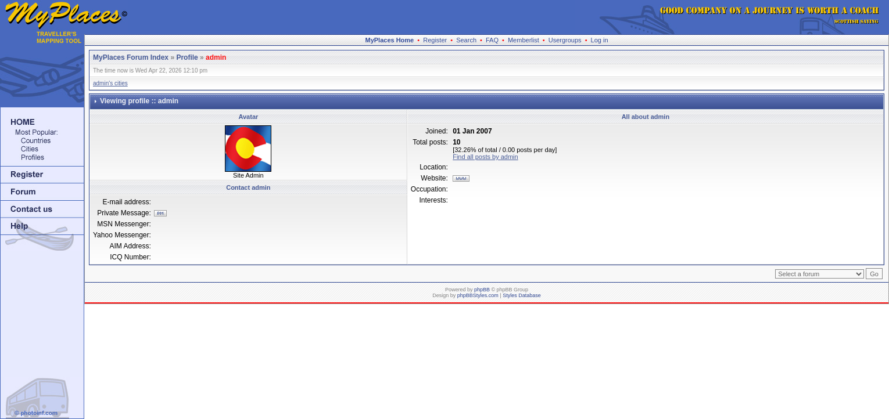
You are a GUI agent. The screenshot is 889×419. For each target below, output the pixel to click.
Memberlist (523, 40)
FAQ (492, 40)
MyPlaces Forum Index (131, 57)
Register (435, 40)
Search (466, 40)
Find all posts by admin (485, 156)
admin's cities (110, 83)
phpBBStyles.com (478, 295)
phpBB (482, 289)
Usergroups (565, 40)
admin (216, 57)
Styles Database (522, 295)
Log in (599, 40)
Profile (187, 57)
